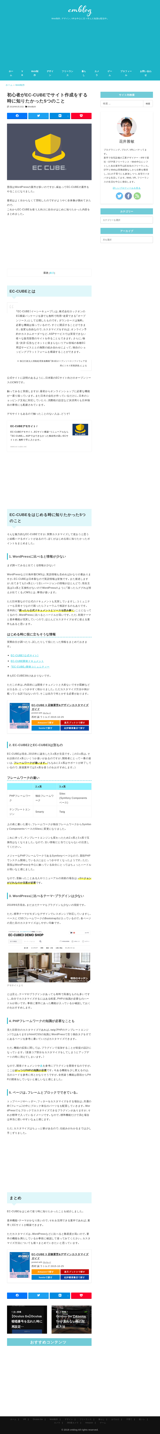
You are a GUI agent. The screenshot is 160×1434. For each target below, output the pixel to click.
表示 (52, 272)
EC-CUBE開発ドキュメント (27, 661)
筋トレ (142, 1419)
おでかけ (115, 1419)
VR (24, 1419)
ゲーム (103, 1422)
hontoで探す (45, 728)
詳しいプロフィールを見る (127, 187)
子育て (129, 1419)
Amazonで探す (46, 722)
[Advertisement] (80, 43)
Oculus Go (38, 1419)
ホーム (13, 1419)
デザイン (69, 1419)
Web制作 (32, 106)
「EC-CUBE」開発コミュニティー (30, 666)
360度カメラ (73, 1422)
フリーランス (86, 1419)
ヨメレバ (47, 712)
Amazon (89, 1422)
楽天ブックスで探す (74, 722)
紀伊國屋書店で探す (74, 728)
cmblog (74, 1429)
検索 (148, 103)
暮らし (101, 1419)
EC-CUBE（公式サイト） (25, 655)
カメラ (57, 1422)
